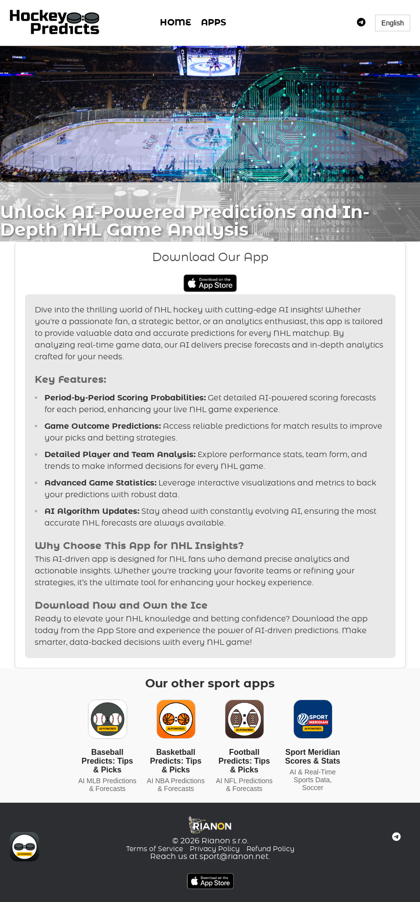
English (392, 23)
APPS (213, 23)
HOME (175, 23)
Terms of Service (154, 849)
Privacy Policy (215, 849)
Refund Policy (270, 849)
